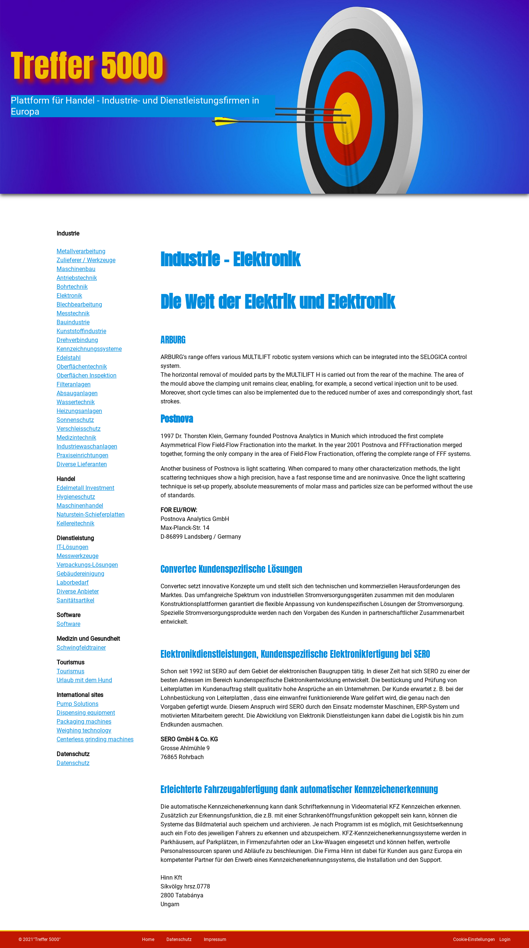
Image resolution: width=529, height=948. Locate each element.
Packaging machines (84, 721)
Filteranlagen (74, 384)
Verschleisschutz (79, 428)
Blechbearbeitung (79, 304)
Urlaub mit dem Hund (84, 680)
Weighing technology (84, 730)
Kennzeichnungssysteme (89, 348)
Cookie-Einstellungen (474, 939)
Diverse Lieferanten (82, 464)
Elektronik (69, 295)
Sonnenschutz (75, 419)
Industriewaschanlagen (87, 446)
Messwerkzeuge (77, 555)
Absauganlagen (77, 393)
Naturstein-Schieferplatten (91, 514)
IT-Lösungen (72, 547)
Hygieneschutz (76, 496)
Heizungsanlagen (79, 410)
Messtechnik (73, 313)
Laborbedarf (73, 582)
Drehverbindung (77, 339)
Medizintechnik (76, 437)
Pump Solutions (77, 703)
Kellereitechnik (75, 523)
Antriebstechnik (77, 277)
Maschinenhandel (80, 505)
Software (68, 623)
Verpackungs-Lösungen (87, 564)
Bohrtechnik (72, 286)
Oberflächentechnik (82, 366)
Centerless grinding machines (95, 739)
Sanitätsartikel (75, 600)
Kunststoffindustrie (81, 331)
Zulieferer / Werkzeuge (86, 260)
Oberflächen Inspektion (87, 375)
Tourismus (70, 671)
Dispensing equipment (86, 712)
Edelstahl (69, 357)
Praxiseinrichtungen (82, 455)
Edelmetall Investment (85, 487)
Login (505, 939)
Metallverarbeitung (81, 251)
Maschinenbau (76, 268)
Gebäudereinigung (80, 573)
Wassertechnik (76, 402)
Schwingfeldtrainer (81, 647)
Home (148, 939)
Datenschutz (73, 762)
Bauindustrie (73, 322)
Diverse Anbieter (78, 591)
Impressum (215, 939)
